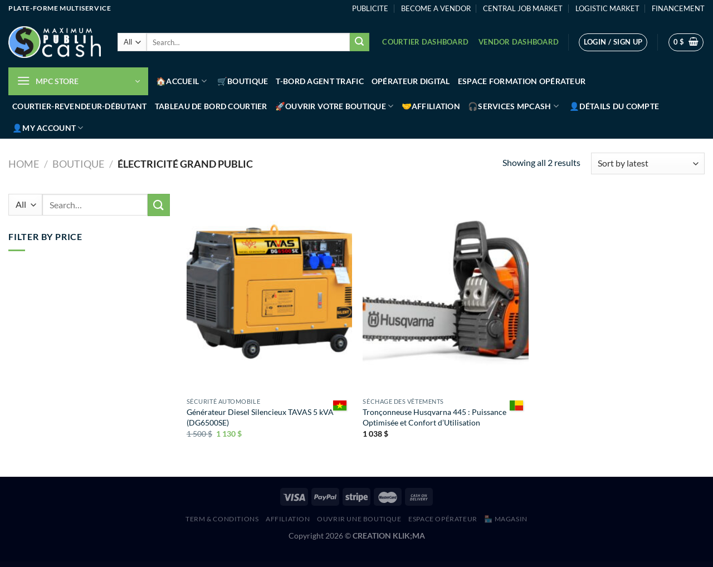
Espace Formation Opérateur (522, 81)
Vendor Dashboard (518, 41)
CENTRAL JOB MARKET (523, 8)
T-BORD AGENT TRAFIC (319, 81)
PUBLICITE (370, 8)
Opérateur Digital (411, 81)
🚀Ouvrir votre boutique (334, 106)
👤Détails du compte (614, 106)
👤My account (48, 128)
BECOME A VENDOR (436, 8)
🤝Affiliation (431, 106)
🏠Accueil (181, 81)
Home (23, 164)
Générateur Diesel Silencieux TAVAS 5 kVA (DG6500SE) (260, 417)
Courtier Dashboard (425, 41)
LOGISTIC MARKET (607, 8)
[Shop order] (648, 163)
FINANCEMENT (678, 8)
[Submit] (359, 42)
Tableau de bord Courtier (211, 106)
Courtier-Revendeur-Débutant (79, 106)
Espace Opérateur (442, 519)
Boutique (78, 164)
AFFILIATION (288, 519)
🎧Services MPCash (513, 106)
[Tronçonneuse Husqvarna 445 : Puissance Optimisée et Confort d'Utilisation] (445, 293)
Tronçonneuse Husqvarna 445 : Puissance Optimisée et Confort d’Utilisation (434, 417)
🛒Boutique (242, 81)
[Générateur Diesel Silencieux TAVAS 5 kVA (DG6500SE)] (269, 293)
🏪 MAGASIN (506, 519)
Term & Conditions (221, 519)
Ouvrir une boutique (359, 519)
